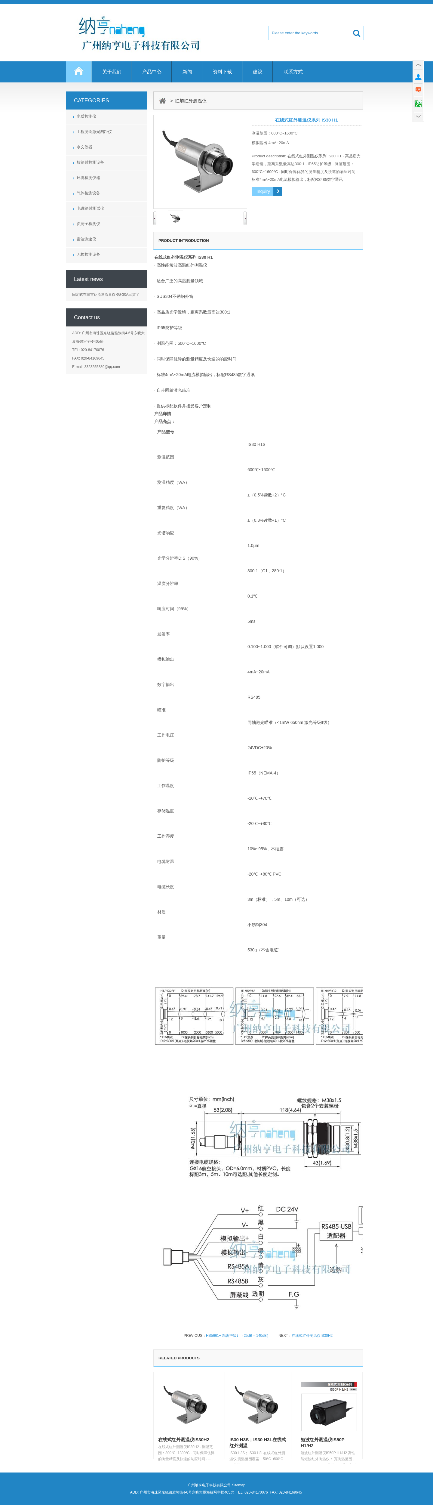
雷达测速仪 (86, 239)
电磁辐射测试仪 (90, 208)
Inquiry (263, 191)
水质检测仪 (86, 116)
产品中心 (151, 71)
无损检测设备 (88, 254)
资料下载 (222, 71)
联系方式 (293, 71)
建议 (258, 71)
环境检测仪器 (88, 177)
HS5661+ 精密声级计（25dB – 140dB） (238, 1335)
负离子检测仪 (88, 223)
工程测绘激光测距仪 (94, 131)
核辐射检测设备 (90, 162)
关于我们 (111, 71)
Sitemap (238, 1485)
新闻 (187, 71)
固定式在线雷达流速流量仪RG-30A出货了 (105, 294)
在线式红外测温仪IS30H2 (312, 1335)
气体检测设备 (88, 193)
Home (79, 74)
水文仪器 (84, 147)
